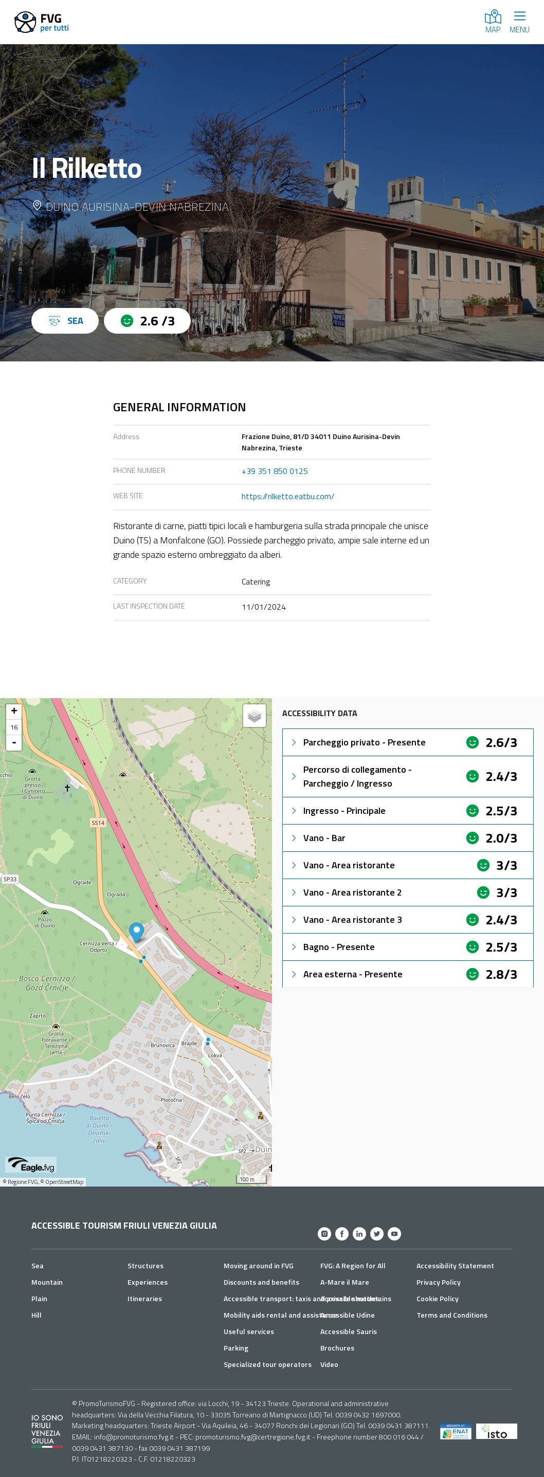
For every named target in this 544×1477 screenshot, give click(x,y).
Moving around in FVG (259, 1265)
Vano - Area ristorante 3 (345, 919)
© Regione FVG (20, 1182)
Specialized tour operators (268, 1364)
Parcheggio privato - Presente (357, 742)
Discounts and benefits (261, 1282)
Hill (36, 1314)
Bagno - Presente (332, 947)
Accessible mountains (355, 1298)
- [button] (14, 743)
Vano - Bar (317, 838)
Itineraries (145, 1298)
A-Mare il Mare (344, 1282)
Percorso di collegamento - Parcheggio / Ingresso (350, 776)
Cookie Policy (437, 1298)
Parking (236, 1347)
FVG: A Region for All (353, 1265)
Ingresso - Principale (337, 810)
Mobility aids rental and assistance (281, 1314)
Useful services (249, 1331)
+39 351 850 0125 (275, 471)
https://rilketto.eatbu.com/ (288, 496)
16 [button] (13, 727)
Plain (39, 1298)
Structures (146, 1265)
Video (329, 1364)
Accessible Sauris (348, 1331)
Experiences (148, 1282)
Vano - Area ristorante (342, 865)
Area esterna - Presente (346, 974)
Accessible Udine (347, 1314)
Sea (37, 1265)
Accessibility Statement (455, 1265)
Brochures (337, 1347)
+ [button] (14, 712)
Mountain (47, 1282)
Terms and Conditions (451, 1314)
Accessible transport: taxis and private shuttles (301, 1298)
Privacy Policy (438, 1282)
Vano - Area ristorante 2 (345, 892)
